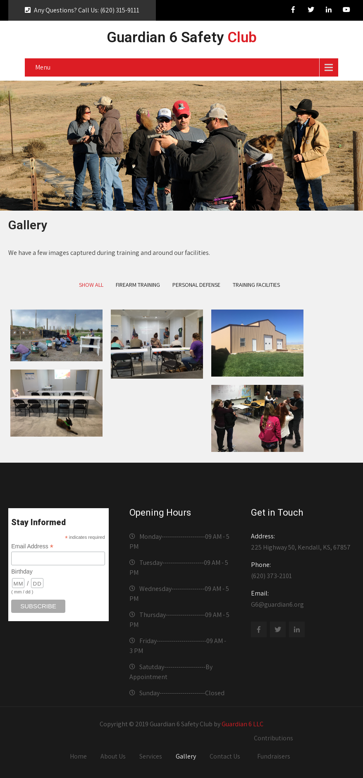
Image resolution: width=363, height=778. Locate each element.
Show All (91, 284)
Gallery (186, 756)
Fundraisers (273, 756)
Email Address (32, 546)
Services (150, 756)
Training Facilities (256, 284)
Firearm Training (138, 284)
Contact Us (225, 756)
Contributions (273, 738)
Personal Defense (196, 284)
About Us (113, 756)
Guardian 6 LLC (242, 724)
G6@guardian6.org (301, 599)
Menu (42, 67)
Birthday (21, 571)
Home (78, 756)
